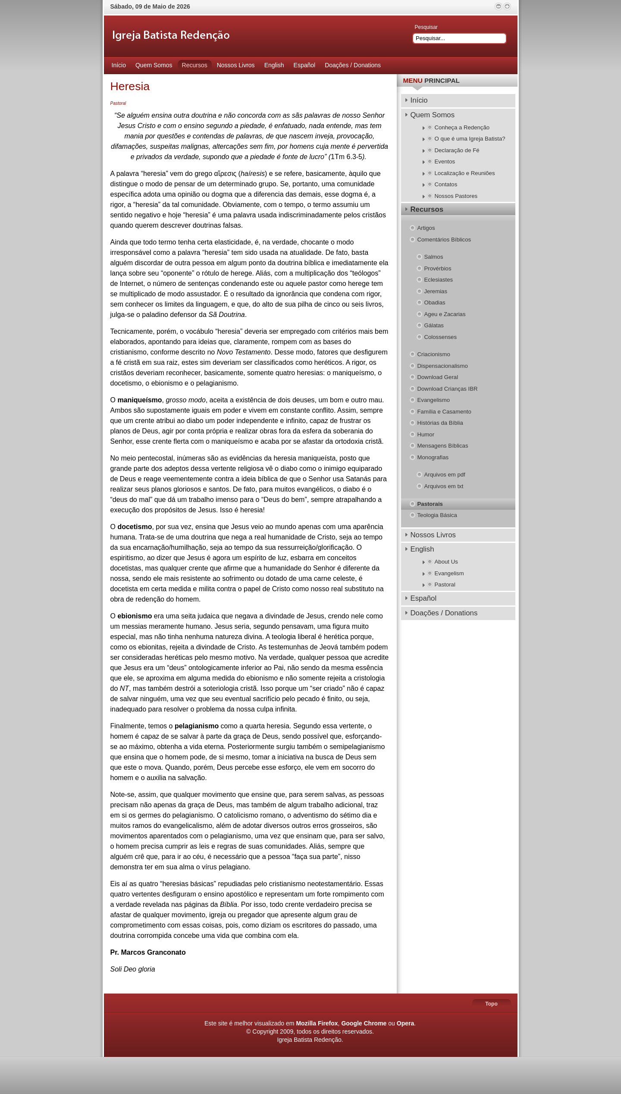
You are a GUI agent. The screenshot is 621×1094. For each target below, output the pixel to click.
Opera (405, 1023)
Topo (491, 1004)
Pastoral (118, 103)
